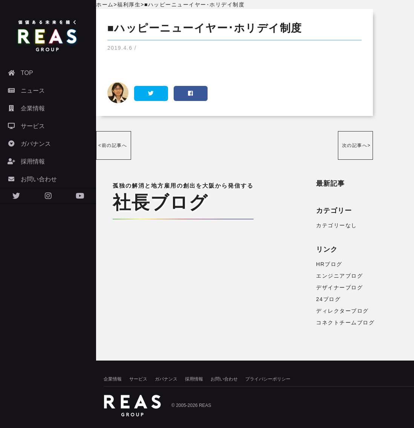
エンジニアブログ (339, 276)
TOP (20, 73)
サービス (26, 126)
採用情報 (26, 161)
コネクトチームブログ (345, 322)
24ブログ (328, 299)
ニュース (26, 90)
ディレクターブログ (342, 311)
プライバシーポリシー (267, 379)
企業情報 (26, 108)
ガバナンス (29, 144)
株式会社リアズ (47, 36)
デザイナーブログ (339, 287)
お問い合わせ (32, 179)
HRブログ (329, 264)
